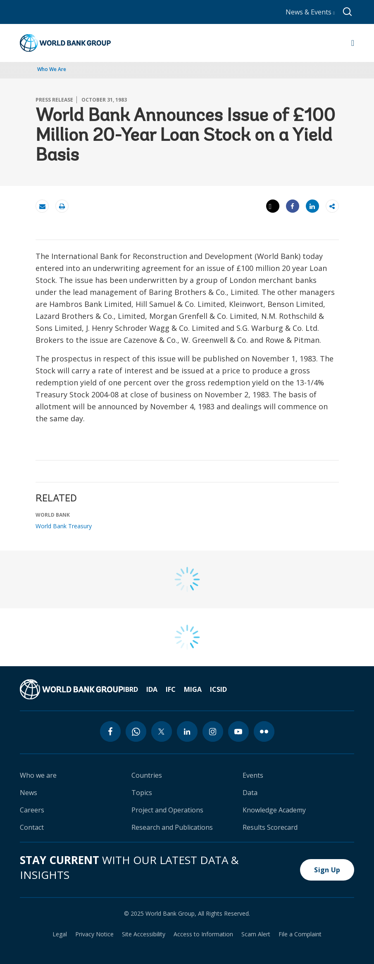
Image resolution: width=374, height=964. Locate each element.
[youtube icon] (238, 731)
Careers (32, 809)
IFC (171, 689)
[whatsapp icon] (136, 731)
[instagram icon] (212, 731)
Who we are (38, 775)
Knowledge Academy (274, 809)
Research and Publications (172, 827)
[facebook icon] (110, 731)
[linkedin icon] (187, 731)
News (28, 792)
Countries (146, 775)
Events (253, 775)
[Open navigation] (352, 43)
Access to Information (203, 934)
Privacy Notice (94, 934)
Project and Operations (167, 809)
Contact (32, 827)
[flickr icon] (264, 731)
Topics (141, 792)
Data (250, 792)
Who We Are (51, 69)
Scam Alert (255, 934)
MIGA (193, 689)
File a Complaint (300, 934)
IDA (151, 689)
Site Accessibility (143, 934)
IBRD (130, 689)
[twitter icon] (161, 731)
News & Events (310, 12)
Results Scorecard (270, 827)
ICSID (218, 689)
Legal (59, 934)
